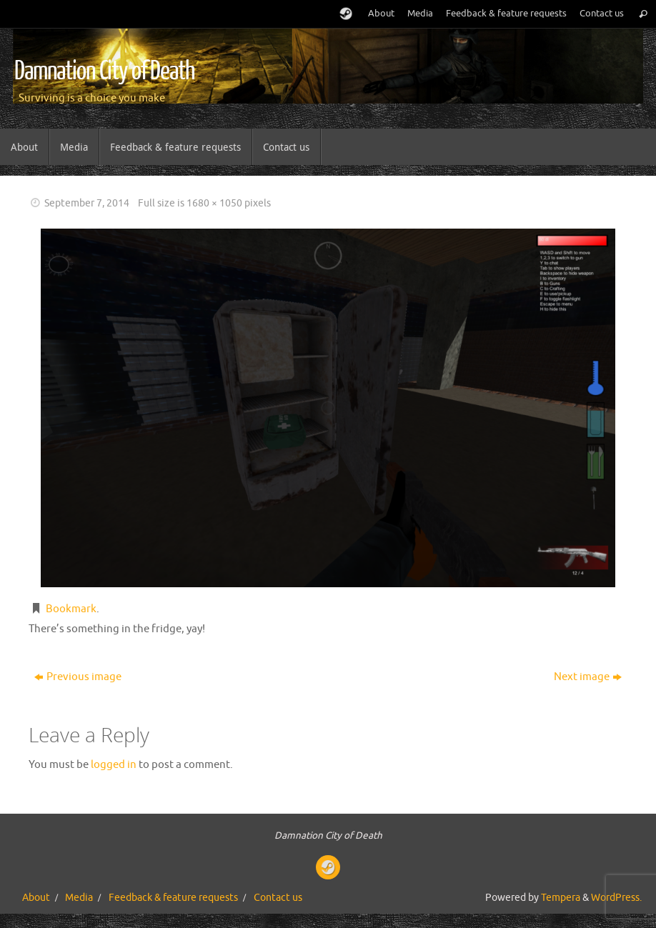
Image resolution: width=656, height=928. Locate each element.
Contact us (602, 13)
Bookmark (71, 609)
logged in (113, 765)
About (381, 13)
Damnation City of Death (104, 71)
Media (420, 13)
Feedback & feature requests (506, 13)
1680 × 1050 (214, 203)
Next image (588, 677)
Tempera (560, 898)
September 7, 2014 (86, 203)
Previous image (77, 677)
